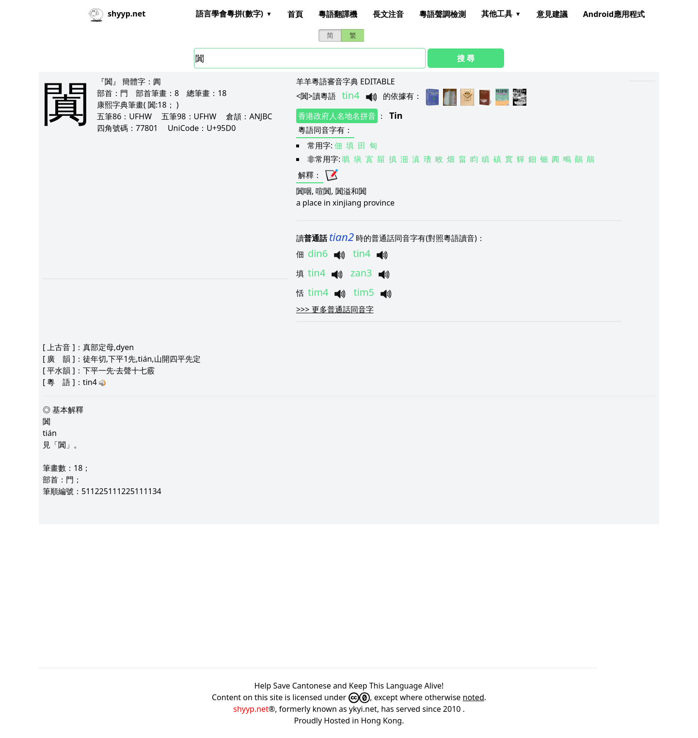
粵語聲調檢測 (442, 14)
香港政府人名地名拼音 (337, 116)
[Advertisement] (153, 205)
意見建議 (552, 14)
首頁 (295, 14)
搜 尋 (466, 58)
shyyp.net (251, 709)
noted (473, 697)
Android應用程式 (614, 14)
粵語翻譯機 (337, 14)
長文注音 (388, 14)
